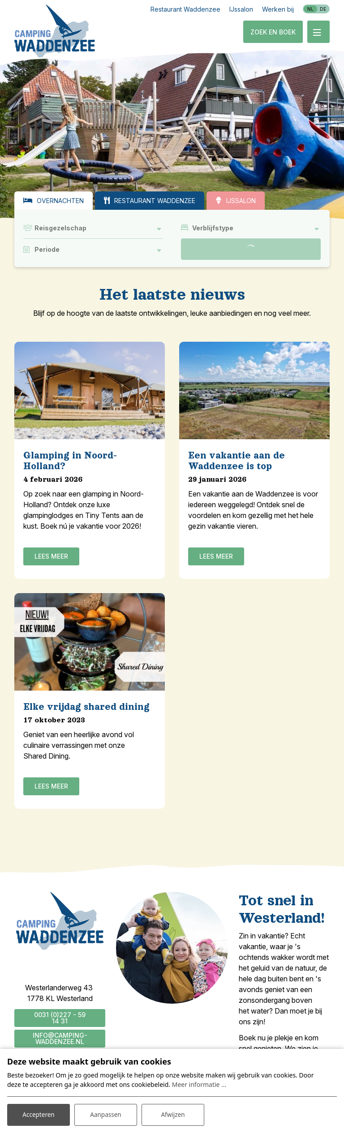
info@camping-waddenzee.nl (60, 1038)
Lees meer (51, 556)
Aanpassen (106, 1114)
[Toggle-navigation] (318, 32)
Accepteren (38, 1114)
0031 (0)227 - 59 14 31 (60, 1018)
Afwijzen (172, 1114)
